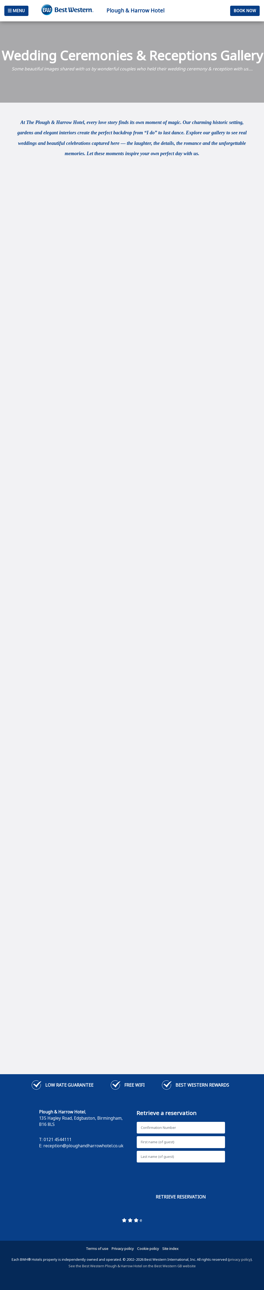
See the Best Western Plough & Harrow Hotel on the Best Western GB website (132, 1265)
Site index (170, 1248)
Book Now (245, 10)
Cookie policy (148, 1248)
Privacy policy (123, 1248)
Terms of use (97, 1248)
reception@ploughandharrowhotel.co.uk (83, 1146)
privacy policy (240, 1259)
